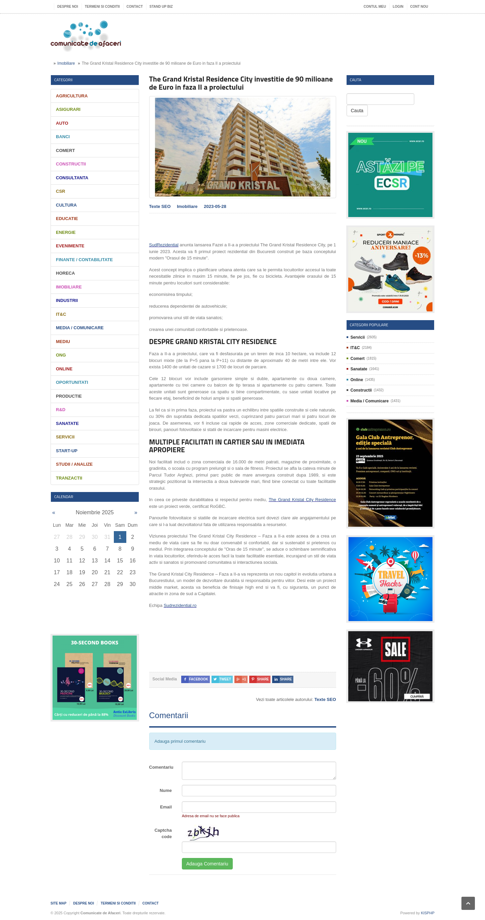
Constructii (71, 163)
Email (166, 806)
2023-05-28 (215, 206)
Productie (69, 396)
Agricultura (72, 95)
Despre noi (67, 6)
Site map (58, 903)
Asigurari (68, 109)
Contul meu (375, 6)
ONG (61, 355)
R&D (60, 409)
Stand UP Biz (161, 6)
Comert (65, 150)
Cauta (357, 110)
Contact (135, 6)
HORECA (65, 273)
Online (64, 368)
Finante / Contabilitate (84, 259)
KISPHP (427, 913)
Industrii (67, 300)
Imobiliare (66, 63)
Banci (63, 136)
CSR (60, 191)
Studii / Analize (74, 464)
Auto (62, 123)
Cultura (66, 205)
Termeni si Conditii (102, 6)
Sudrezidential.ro (180, 605)
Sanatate (67, 423)
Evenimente (70, 245)
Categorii (63, 80)
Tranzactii (69, 478)
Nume (166, 790)
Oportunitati (72, 382)
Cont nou (419, 6)
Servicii (65, 436)
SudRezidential (164, 244)
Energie (66, 232)
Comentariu (161, 767)
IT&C (61, 314)
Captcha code (163, 833)
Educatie (67, 218)
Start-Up (66, 450)
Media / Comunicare (80, 327)
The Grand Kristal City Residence (302, 499)
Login (398, 6)
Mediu (63, 341)
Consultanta (72, 177)
